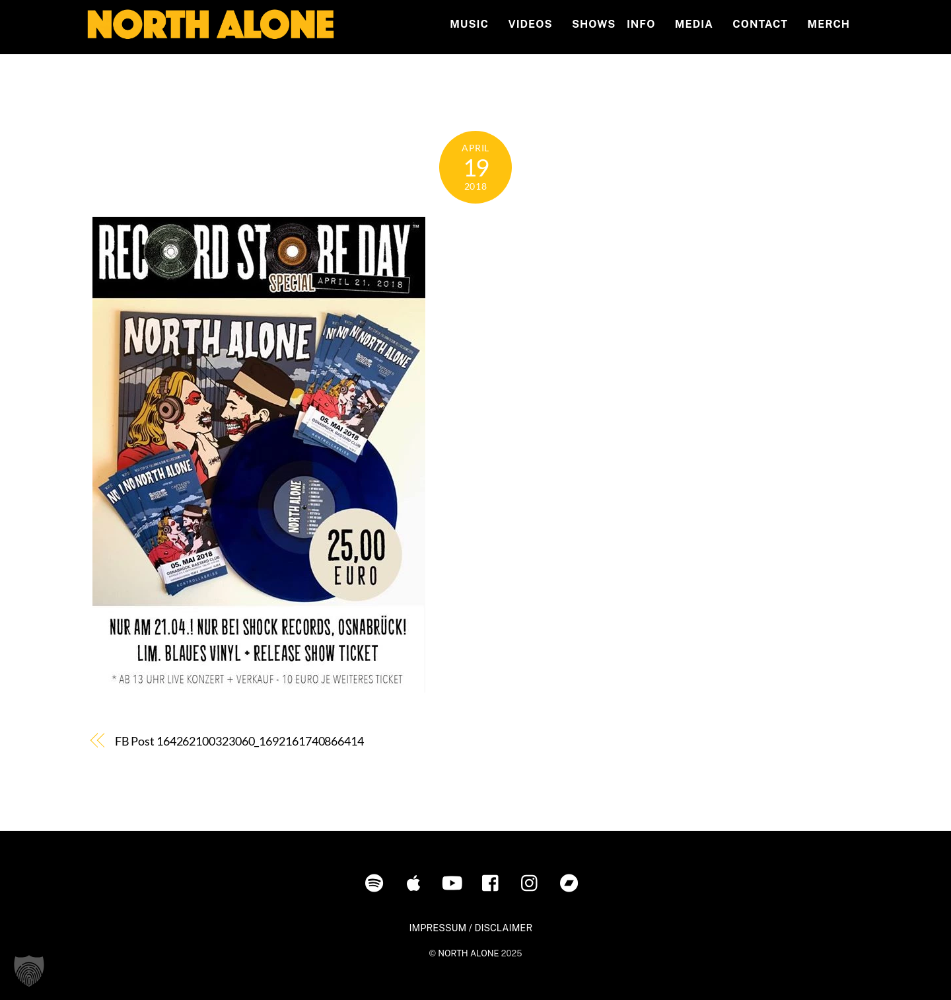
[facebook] (494, 882)
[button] (29, 971)
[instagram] (532, 882)
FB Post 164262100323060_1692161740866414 (239, 741)
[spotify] (377, 882)
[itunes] (416, 882)
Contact (760, 24)
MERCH (829, 24)
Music (469, 24)
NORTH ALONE (468, 953)
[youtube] (455, 882)
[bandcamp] (571, 882)
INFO (641, 24)
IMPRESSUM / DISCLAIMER (470, 927)
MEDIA (694, 24)
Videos (530, 24)
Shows (594, 24)
